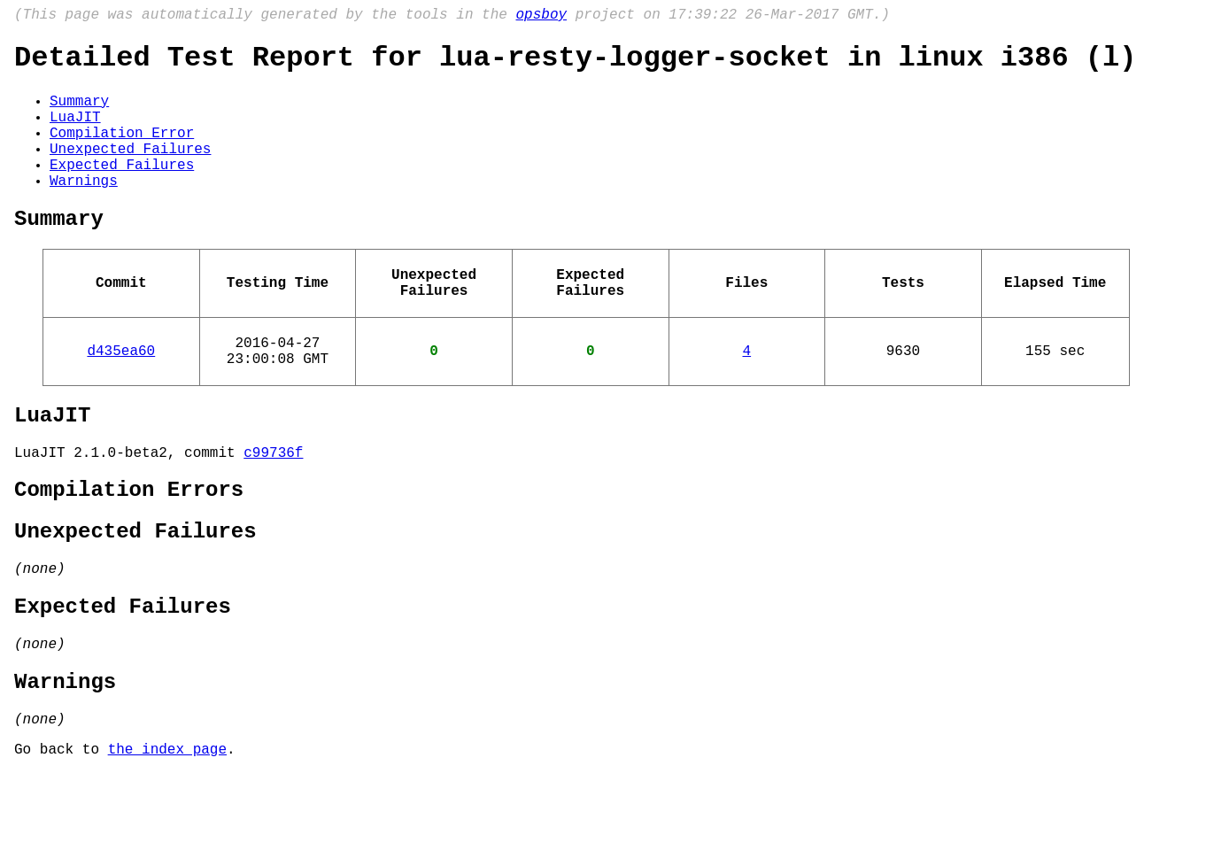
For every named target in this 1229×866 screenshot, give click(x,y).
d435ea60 (121, 397)
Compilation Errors (128, 551)
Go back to (61, 842)
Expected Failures (122, 190)
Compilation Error (122, 151)
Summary (79, 112)
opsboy (541, 17)
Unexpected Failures (130, 171)
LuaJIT (75, 132)
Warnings (84, 210)
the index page (167, 842)
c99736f (273, 510)
